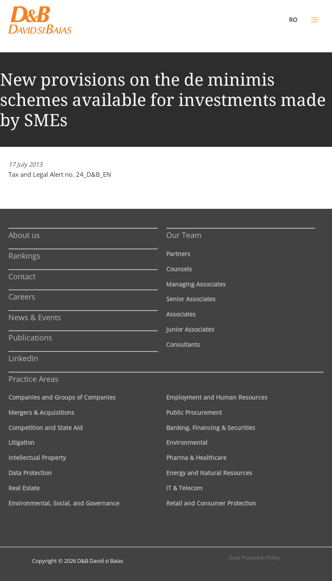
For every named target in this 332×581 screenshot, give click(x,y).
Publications (30, 337)
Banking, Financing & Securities (210, 428)
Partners (178, 254)
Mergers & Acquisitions (41, 412)
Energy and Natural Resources (209, 473)
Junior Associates (190, 329)
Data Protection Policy (254, 557)
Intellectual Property (37, 458)
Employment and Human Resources (216, 397)
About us (24, 235)
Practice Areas (33, 379)
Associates (181, 314)
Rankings (24, 256)
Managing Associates (196, 284)
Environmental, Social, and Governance (63, 503)
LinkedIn (23, 358)
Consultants (183, 344)
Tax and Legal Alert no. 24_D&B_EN (59, 174)
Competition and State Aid (45, 428)
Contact (21, 276)
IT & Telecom (184, 488)
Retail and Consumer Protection (211, 503)
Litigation (21, 442)
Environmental (187, 442)
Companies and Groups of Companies (62, 397)
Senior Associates (191, 299)
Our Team (184, 235)
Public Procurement (194, 412)
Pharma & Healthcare (196, 458)
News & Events (34, 317)
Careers (21, 297)
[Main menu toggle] (315, 20)
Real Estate (24, 488)
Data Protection (30, 473)
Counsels (179, 269)
